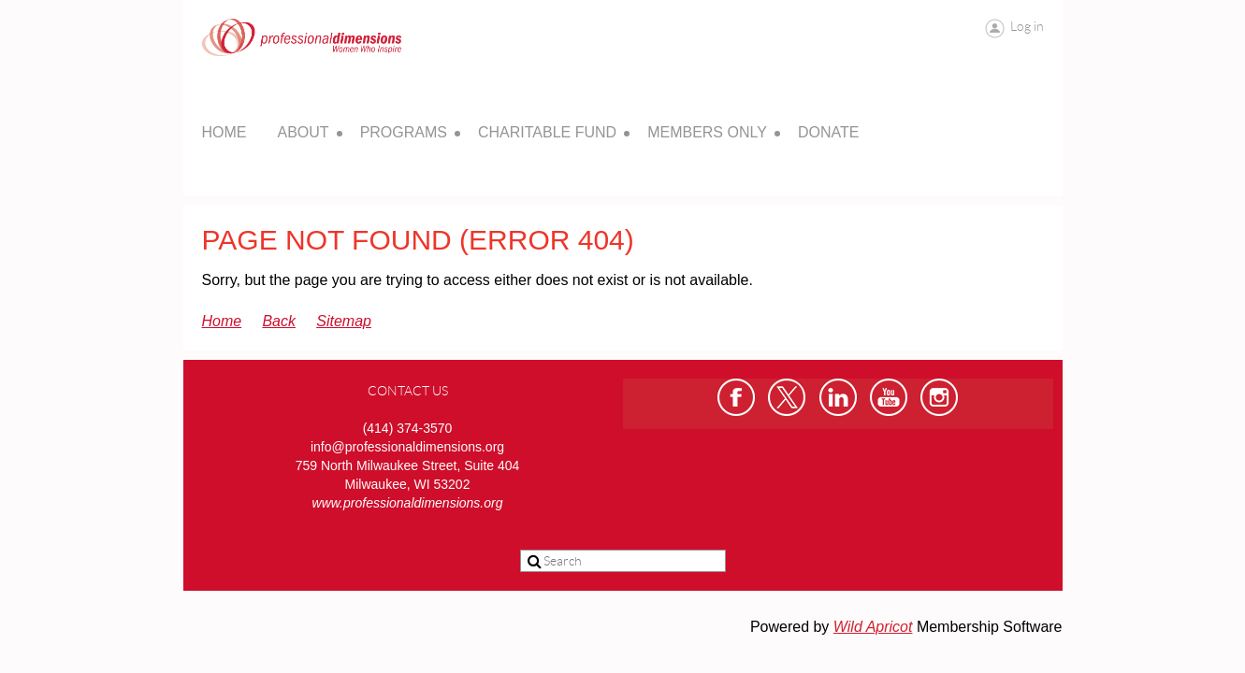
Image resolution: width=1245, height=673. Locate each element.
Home (222, 321)
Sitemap (343, 321)
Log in (1027, 26)
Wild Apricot (873, 627)
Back (279, 321)
